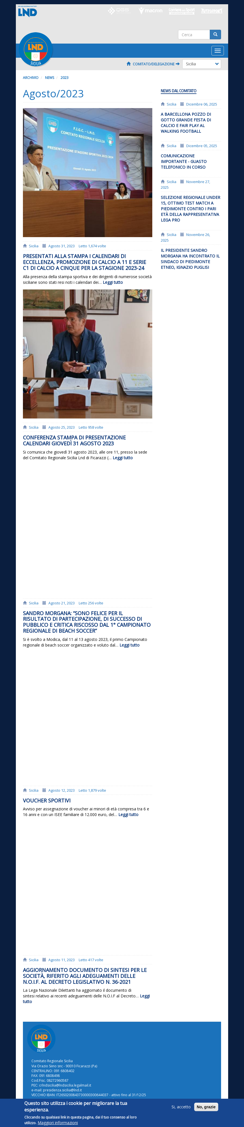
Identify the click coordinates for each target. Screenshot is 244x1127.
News (49, 77)
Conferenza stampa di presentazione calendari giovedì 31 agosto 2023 (74, 440)
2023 (65, 77)
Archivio (30, 77)
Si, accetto (181, 1109)
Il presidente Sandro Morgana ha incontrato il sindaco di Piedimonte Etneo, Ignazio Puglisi (190, 259)
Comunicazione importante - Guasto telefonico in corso (184, 161)
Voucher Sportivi (46, 800)
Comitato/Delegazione (153, 64)
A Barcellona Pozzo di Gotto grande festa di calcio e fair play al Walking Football (186, 122)
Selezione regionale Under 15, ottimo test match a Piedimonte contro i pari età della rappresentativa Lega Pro (190, 209)
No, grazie (206, 1109)
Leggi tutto (113, 282)
